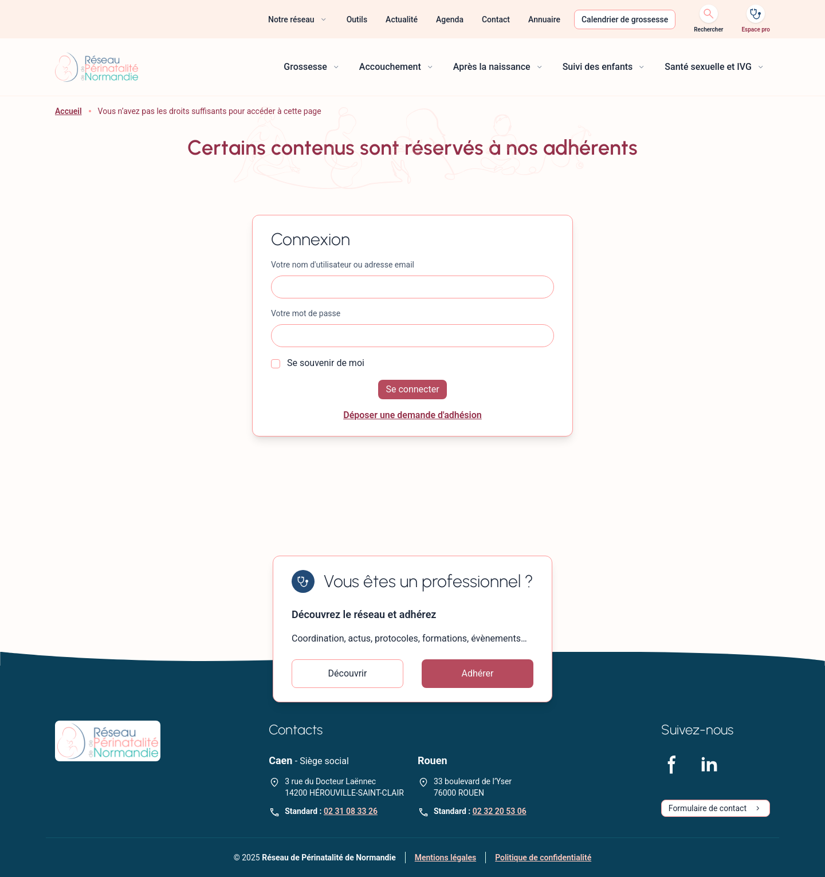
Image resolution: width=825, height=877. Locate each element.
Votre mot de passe (305, 313)
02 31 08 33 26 (351, 811)
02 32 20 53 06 (500, 811)
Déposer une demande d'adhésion (412, 415)
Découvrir (347, 673)
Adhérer (478, 673)
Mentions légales (445, 857)
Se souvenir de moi (317, 362)
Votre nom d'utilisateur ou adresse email (342, 264)
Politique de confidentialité (543, 857)
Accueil (68, 111)
